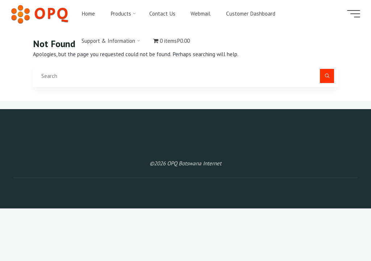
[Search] (327, 76)
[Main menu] (353, 13)
